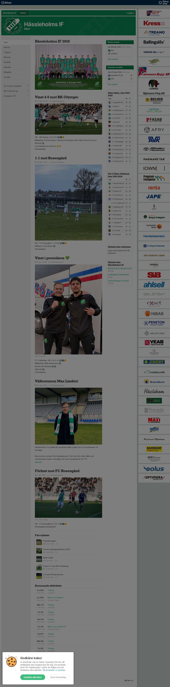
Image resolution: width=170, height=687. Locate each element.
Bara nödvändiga (58, 677)
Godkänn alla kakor (33, 677)
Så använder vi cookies (54, 670)
